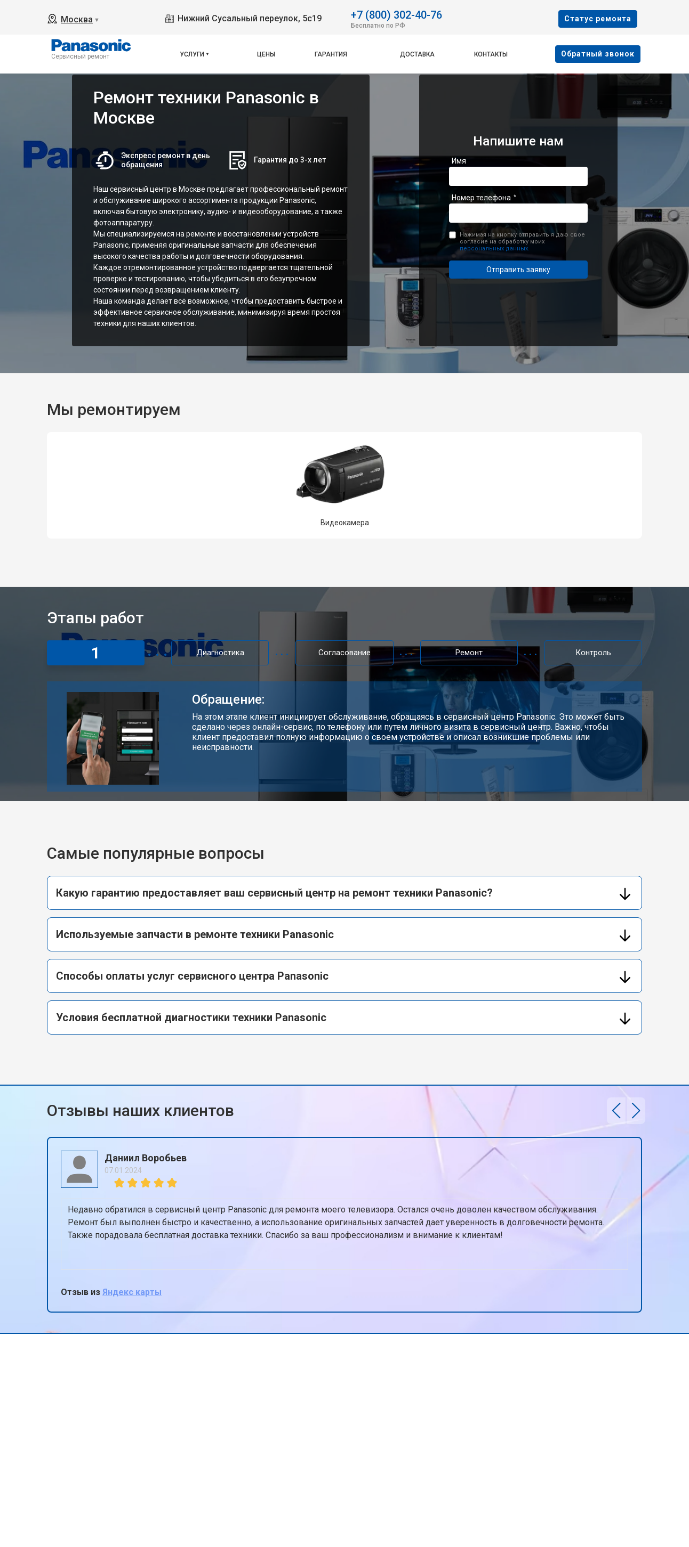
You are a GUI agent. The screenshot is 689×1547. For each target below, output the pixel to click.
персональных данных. (495, 248)
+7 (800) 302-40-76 (396, 14)
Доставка (417, 54)
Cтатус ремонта (597, 18)
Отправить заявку (518, 269)
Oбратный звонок (598, 54)
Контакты (491, 54)
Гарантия (331, 54)
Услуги (192, 54)
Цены (266, 54)
